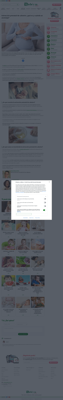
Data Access (31, 217)
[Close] (50, 182)
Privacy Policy (37, 217)
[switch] (44, 199)
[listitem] (31, 196)
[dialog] (31, 200)
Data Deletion (25, 217)
